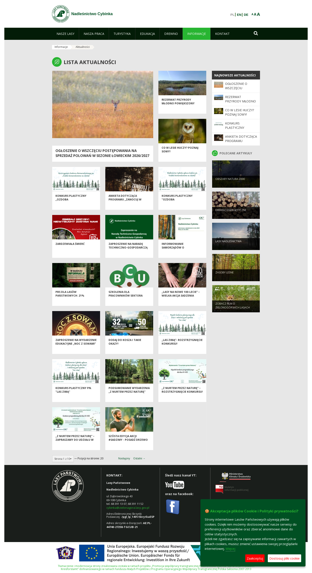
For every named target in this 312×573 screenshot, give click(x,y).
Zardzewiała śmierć (70, 250)
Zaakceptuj (255, 558)
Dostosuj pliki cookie (284, 558)
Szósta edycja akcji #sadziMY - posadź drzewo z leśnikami (128, 446)
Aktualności (83, 47)
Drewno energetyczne (230, 216)
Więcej (230, 548)
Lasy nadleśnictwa (228, 247)
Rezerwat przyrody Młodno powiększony (178, 108)
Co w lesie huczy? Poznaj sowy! (239, 112)
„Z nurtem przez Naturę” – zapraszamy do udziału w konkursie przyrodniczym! (75, 446)
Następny (124, 458)
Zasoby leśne (224, 278)
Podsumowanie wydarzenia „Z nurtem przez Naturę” (129, 396)
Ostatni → (139, 458)
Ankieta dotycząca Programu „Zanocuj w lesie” (125, 206)
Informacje (61, 47)
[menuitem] (65, 34)
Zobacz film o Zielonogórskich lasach (232, 311)
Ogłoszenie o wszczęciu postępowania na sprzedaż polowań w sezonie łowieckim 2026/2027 (102, 153)
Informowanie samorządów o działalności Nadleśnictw (181, 254)
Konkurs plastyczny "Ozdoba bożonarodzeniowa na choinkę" (179, 208)
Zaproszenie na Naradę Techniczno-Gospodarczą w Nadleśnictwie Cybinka (128, 254)
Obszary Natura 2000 (230, 185)
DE (246, 14)
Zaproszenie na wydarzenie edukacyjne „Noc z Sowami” (76, 348)
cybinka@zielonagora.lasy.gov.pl (127, 508)
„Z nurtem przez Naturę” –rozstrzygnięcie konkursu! (182, 396)
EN (239, 14)
